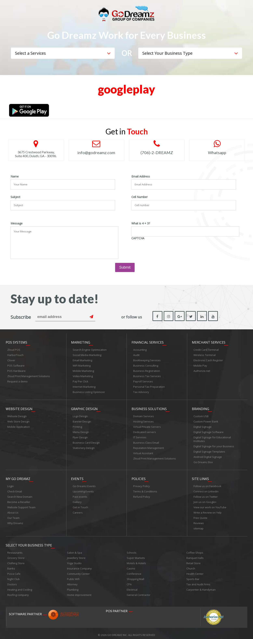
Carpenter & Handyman (201, 586)
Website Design (19, 407)
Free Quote (200, 515)
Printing (77, 425)
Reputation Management (148, 446)
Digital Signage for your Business (214, 444)
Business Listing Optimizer (89, 391)
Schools (131, 549)
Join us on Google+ (205, 500)
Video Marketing (83, 375)
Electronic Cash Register (208, 359)
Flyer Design (80, 436)
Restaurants (15, 549)
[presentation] (162, 249)
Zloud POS (13, 349)
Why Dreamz (15, 521)
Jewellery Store (76, 555)
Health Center (194, 571)
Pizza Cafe (14, 571)
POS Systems (16, 341)
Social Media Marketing (87, 354)
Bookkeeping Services (147, 359)
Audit (136, 354)
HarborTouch (15, 354)
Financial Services (148, 341)
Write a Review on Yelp (208, 510)
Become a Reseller (18, 500)
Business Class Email (146, 441)
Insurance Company (79, 565)
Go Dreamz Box (203, 460)
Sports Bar (192, 576)
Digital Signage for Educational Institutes (212, 437)
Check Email (14, 489)
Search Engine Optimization (90, 349)
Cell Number (139, 197)
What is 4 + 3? (140, 223)
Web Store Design (18, 420)
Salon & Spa (74, 549)
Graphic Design (84, 407)
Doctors (12, 581)
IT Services (139, 436)
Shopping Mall (135, 576)
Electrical (132, 586)
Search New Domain (19, 494)
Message (17, 223)
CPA (129, 581)
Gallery (77, 500)
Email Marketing (82, 359)
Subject (15, 197)
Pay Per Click (80, 380)
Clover (11, 359)
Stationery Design (84, 446)
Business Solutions (149, 407)
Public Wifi (73, 576)
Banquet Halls (195, 555)
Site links (200, 476)
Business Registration (146, 370)
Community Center (78, 571)
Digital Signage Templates (209, 450)
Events (77, 476)
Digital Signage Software (209, 430)
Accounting (140, 349)
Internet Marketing (84, 386)
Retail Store (193, 560)
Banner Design (82, 420)
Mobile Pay (200, 365)
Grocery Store (16, 555)
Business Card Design (86, 441)
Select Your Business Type (29, 542)
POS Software (16, 365)
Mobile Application (18, 425)
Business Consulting (145, 365)
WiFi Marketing (82, 365)
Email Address (140, 176)
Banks (11, 565)
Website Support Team (21, 505)
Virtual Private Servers (147, 425)
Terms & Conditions (145, 489)
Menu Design (81, 430)
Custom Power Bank (206, 420)
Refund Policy (141, 494)
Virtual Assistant (143, 451)
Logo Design (80, 414)
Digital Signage (203, 425)
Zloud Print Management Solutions (28, 375)
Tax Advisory (141, 391)
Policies (139, 476)
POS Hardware (16, 370)
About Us (12, 510)
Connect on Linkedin (206, 489)
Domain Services (143, 414)
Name (15, 176)
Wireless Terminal (205, 354)
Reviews (199, 521)
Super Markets (136, 555)
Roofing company (18, 592)
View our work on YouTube (210, 505)
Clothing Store (16, 560)
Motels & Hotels (136, 560)
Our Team (13, 515)
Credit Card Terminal (206, 349)
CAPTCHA (137, 238)
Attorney (72, 581)
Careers (78, 510)
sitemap (198, 526)
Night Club (13, 576)
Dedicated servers (144, 430)
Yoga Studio (74, 560)
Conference (134, 571)
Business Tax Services (147, 375)
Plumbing (72, 586)
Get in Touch (80, 505)
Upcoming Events (83, 489)
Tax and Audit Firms (198, 581)
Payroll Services (143, 380)
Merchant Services (208, 341)
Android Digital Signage (208, 455)
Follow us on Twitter (206, 494)
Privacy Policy (141, 484)
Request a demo (17, 380)
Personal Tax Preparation (149, 386)
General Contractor (138, 592)
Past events (80, 494)
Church (190, 565)
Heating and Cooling (19, 586)
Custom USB (201, 414)
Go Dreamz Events (84, 484)
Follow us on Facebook (207, 484)
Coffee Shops (194, 549)
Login (10, 484)
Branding (200, 407)
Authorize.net (202, 370)
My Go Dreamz (18, 476)
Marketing (80, 341)
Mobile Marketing (83, 370)
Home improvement (79, 592)
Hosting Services (143, 420)
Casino (131, 565)
